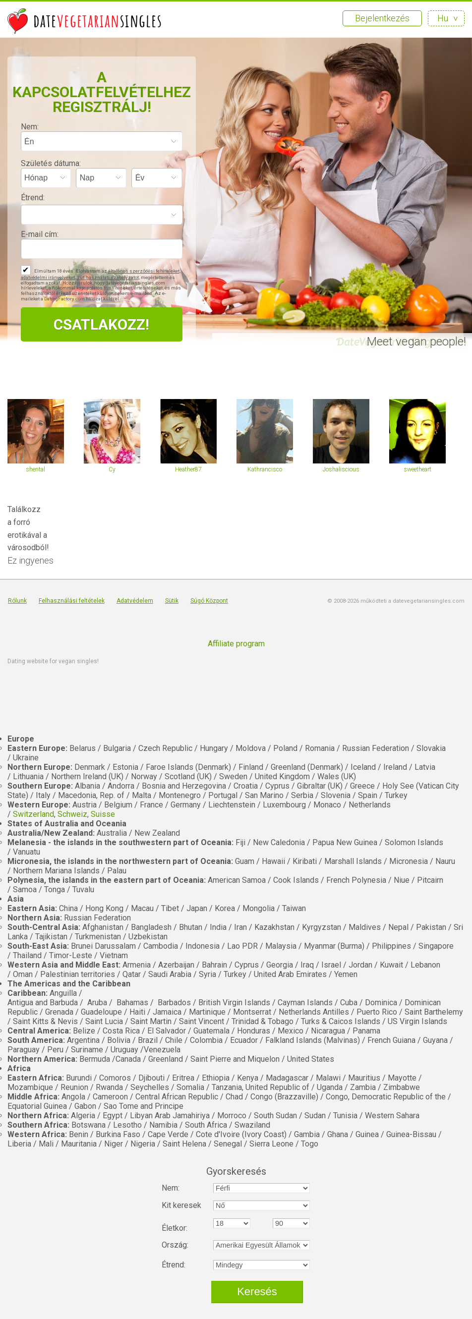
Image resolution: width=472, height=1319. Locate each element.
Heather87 (188, 469)
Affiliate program (236, 643)
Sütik (171, 600)
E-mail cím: (40, 234)
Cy (112, 469)
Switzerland (33, 814)
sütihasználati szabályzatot (108, 277)
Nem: (30, 126)
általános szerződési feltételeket (143, 271)
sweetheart (417, 469)
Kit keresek (181, 1205)
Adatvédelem (135, 600)
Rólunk (17, 600)
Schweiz (72, 814)
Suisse (103, 814)
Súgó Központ (209, 600)
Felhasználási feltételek (72, 600)
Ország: (175, 1245)
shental (35, 469)
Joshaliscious (341, 469)
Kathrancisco (264, 469)
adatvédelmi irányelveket (48, 277)
